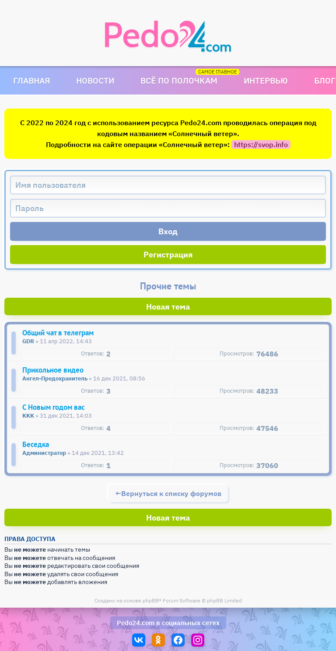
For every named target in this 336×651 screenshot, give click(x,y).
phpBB (151, 600)
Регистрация (168, 255)
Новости (95, 80)
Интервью (266, 80)
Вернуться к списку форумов (171, 493)
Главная (31, 80)
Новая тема (168, 307)
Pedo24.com (135, 623)
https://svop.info (261, 144)
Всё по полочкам (178, 80)
